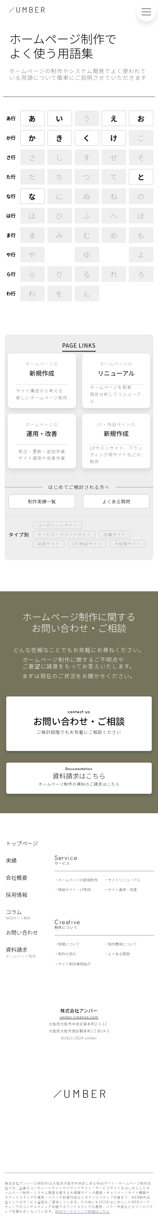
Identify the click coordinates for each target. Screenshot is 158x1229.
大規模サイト (127, 544)
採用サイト (48, 544)
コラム (18, 914)
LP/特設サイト (87, 544)
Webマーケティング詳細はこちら (82, 1211)
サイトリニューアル (124, 880)
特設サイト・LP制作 (74, 889)
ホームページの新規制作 (78, 880)
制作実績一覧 (42, 501)
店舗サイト (115, 534)
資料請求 (21, 952)
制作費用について (122, 944)
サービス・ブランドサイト (64, 534)
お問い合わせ (22, 932)
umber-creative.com (79, 1017)
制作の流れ (67, 953)
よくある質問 (116, 501)
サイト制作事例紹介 (74, 964)
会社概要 (16, 877)
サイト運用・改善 (122, 889)
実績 (11, 860)
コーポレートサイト (57, 525)
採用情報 (16, 894)
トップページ (22, 843)
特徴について (69, 944)
